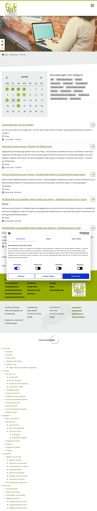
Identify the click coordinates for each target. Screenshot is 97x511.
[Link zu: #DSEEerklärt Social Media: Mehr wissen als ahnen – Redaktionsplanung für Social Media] (92, 199)
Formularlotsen (81, 83)
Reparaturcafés (11, 412)
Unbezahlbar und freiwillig (15, 495)
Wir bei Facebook (15, 380)
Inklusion (54, 91)
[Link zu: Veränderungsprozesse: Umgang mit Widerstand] (92, 146)
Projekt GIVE (32, 286)
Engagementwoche (13, 498)
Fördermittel (68, 83)
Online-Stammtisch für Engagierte (63, 95)
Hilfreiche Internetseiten (18, 463)
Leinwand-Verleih (15, 469)
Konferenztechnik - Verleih (18, 466)
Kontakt (53, 283)
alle (52, 79)
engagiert (6, 415)
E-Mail (29, 317)
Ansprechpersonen (13, 403)
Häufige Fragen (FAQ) (13, 361)
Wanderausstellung (13, 492)
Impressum (76, 307)
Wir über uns (10, 374)
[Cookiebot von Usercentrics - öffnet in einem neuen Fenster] (81, 233)
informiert (6, 348)
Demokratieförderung (59, 99)
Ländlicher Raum (57, 87)
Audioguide (16, 434)
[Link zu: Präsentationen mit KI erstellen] (92, 125)
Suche (52, 286)
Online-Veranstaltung (64, 79)
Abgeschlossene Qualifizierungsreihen (23, 367)
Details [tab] (48, 239)
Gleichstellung (75, 99)
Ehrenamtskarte (11, 283)
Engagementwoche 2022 (18, 505)
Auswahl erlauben (48, 276)
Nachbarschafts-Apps (16, 473)
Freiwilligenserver (12, 286)
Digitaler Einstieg (15, 460)
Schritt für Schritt (15, 431)
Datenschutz (55, 83)
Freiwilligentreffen (12, 390)
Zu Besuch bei (14, 425)
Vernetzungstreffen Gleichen (16, 409)
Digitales (78, 79)
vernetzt (6, 371)
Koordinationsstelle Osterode (16, 399)
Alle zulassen (75, 276)
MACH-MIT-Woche (12, 418)
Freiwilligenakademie (13, 290)
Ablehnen (21, 276)
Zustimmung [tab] (20, 239)
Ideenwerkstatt (11, 406)
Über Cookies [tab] (76, 239)
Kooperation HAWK (16, 387)
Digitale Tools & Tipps (13, 457)
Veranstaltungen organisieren (16, 482)
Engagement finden (13, 447)
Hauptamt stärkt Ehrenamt (18, 383)
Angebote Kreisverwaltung (15, 396)
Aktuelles (9, 352)
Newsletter (31, 283)
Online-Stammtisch (13, 393)
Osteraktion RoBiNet (19, 438)
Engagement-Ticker (13, 441)
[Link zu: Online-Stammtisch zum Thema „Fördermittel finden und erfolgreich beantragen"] (92, 174)
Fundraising (78, 91)
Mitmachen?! (10, 422)
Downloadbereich (57, 290)
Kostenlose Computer (17, 479)
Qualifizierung (84, 95)
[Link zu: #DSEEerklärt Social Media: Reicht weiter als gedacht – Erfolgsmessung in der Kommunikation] (92, 228)
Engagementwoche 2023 (18, 501)
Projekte (9, 450)
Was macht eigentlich (16, 428)
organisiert (7, 454)
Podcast (9, 444)
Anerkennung (66, 91)
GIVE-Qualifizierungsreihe (75, 87)
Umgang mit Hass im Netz (18, 476)
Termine (9, 355)
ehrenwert (7, 485)
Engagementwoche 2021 (18, 508)
